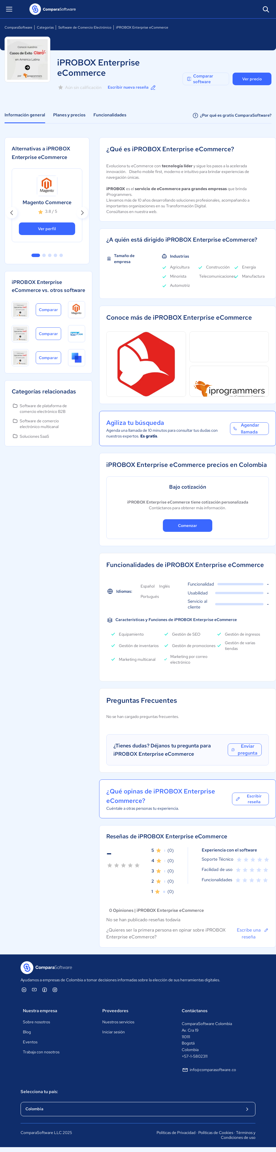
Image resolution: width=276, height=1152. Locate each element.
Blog (27, 1031)
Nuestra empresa (40, 1011)
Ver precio (252, 78)
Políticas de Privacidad (176, 1132)
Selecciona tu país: (39, 1092)
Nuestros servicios (118, 1021)
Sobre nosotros (36, 1021)
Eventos (30, 1041)
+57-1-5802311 (194, 1056)
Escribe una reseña (253, 933)
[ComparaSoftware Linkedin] (24, 989)
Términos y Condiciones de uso (238, 1135)
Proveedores (115, 1011)
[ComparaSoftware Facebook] (44, 989)
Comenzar (187, 525)
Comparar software (199, 79)
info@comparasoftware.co (209, 1070)
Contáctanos (194, 1011)
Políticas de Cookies (215, 1132)
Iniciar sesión (113, 1031)
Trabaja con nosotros (41, 1051)
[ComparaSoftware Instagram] (54, 989)
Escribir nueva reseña (132, 87)
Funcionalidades (109, 115)
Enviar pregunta (244, 749)
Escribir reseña (248, 798)
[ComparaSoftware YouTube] (34, 989)
